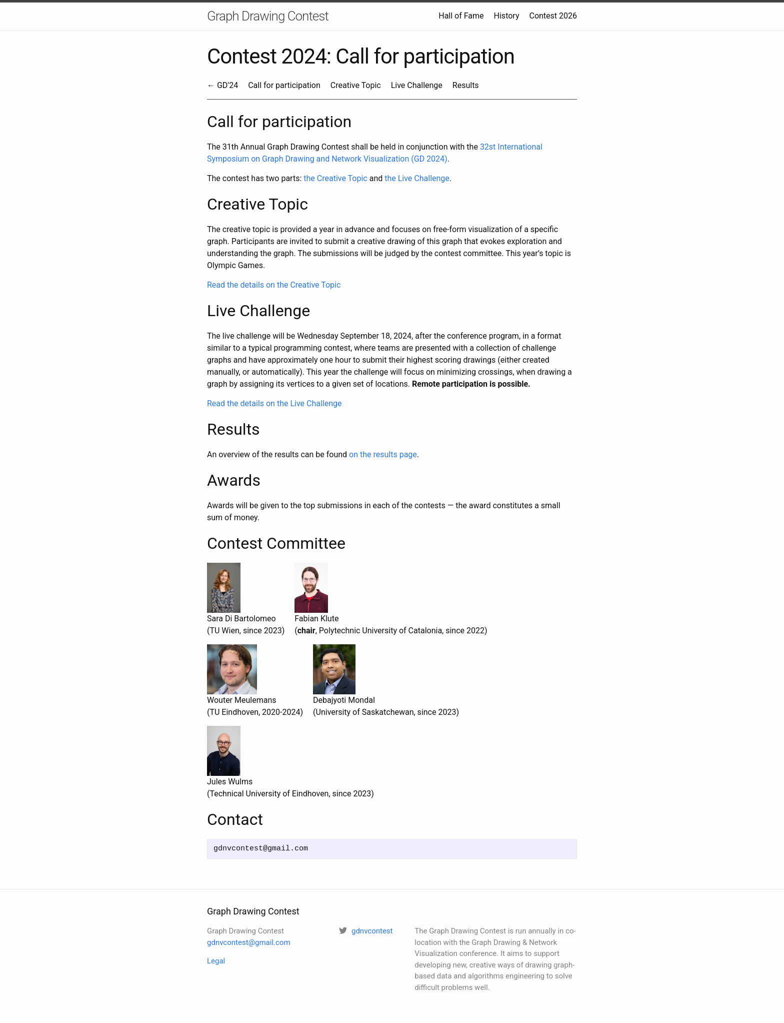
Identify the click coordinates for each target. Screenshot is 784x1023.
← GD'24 (222, 85)
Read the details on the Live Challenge (274, 403)
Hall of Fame (461, 16)
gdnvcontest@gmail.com (248, 942)
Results (465, 85)
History (507, 16)
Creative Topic (355, 85)
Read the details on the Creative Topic (273, 285)
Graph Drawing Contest (267, 16)
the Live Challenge (417, 178)
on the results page (383, 454)
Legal (216, 960)
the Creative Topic (335, 178)
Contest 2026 (553, 16)
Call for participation (284, 85)
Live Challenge (416, 85)
